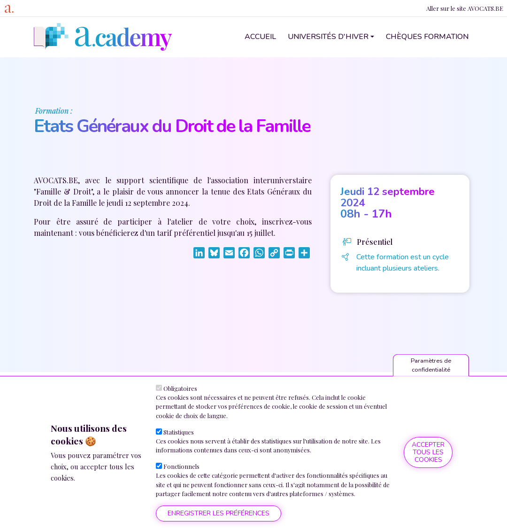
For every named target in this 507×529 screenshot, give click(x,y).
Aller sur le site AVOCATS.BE (464, 8)
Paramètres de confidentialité (431, 365)
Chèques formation (427, 36)
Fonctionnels (181, 466)
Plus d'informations (110, 477)
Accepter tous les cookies (428, 452)
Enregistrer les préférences (218, 513)
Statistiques (178, 432)
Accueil (260, 36)
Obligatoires (180, 388)
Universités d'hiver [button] (328, 36)
